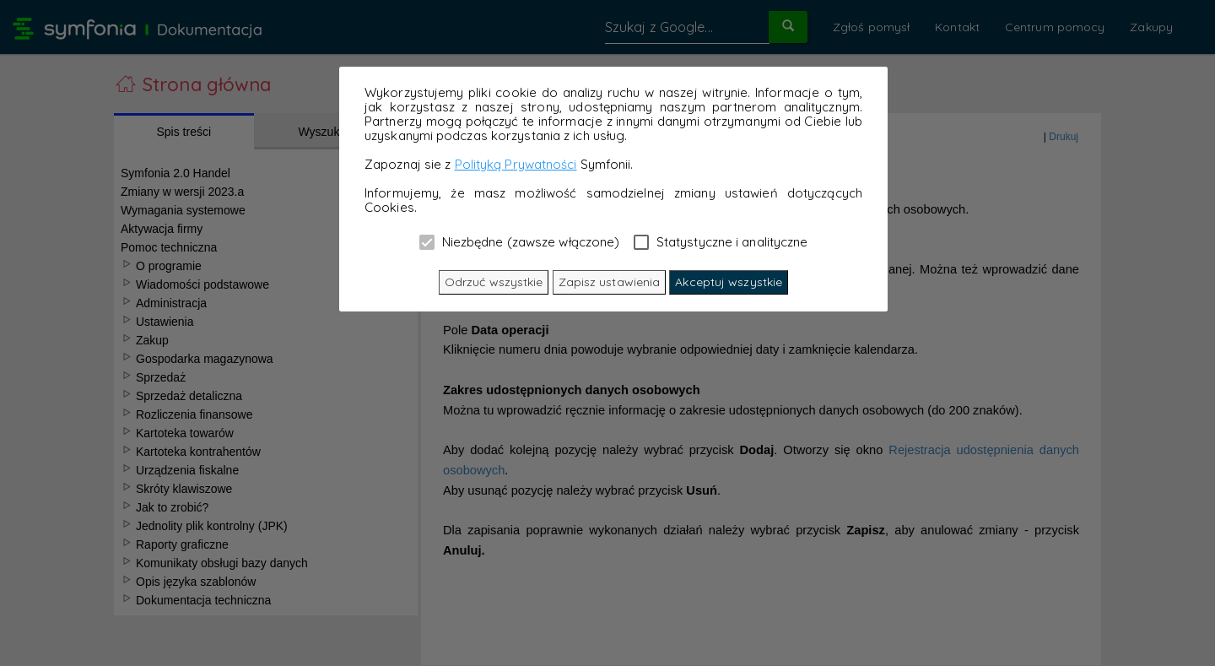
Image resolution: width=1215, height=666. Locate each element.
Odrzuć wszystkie (494, 282)
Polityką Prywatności (516, 164)
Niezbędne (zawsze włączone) (519, 241)
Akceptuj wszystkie (728, 282)
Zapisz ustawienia (610, 282)
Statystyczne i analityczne (721, 241)
